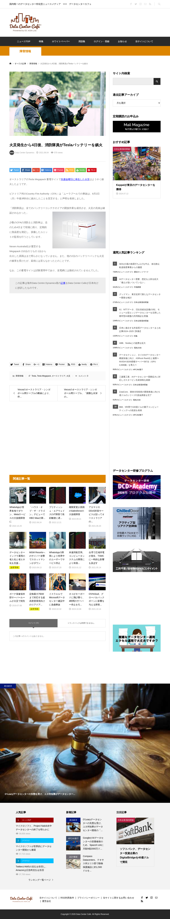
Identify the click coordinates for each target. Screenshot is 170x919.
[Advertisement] (102, 22)
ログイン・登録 (101, 41)
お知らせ (122, 41)
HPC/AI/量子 (138, 369)
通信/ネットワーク (141, 272)
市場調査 (137, 287)
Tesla (34, 376)
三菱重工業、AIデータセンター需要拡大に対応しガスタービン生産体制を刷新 (139, 378)
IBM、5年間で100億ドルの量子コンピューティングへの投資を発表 (139, 409)
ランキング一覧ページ (39, 880)
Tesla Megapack (44, 376)
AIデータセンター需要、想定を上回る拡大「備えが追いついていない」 (138, 281)
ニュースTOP (23, 41)
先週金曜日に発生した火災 (75, 179)
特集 (41, 41)
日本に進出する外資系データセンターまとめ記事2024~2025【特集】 (140, 329)
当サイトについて (144, 41)
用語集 (81, 41)
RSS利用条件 (67, 897)
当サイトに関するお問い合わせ (118, 897)
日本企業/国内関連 (141, 302)
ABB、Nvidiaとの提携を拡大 (132, 343)
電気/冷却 (137, 348)
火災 (68, 376)
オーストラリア (58, 376)
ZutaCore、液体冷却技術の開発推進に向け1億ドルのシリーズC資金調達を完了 (139, 393)
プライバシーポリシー (88, 897)
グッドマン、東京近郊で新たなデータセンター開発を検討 (140, 296)
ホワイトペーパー (61, 41)
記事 (63, 283)
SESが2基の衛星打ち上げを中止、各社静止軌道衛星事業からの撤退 (139, 266)
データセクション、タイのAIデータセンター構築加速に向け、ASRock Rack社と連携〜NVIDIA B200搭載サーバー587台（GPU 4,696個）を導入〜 (139, 360)
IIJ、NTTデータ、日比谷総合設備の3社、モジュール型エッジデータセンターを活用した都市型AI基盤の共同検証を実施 (140, 312)
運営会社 (46, 901)
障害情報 (25, 51)
